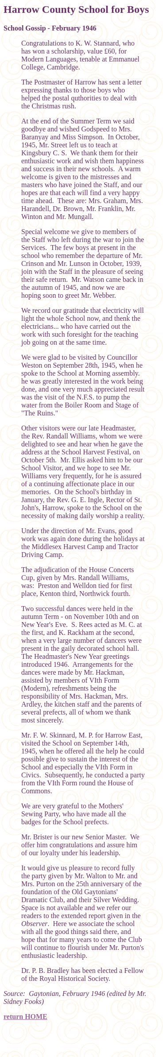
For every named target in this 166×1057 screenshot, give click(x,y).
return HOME (25, 1016)
